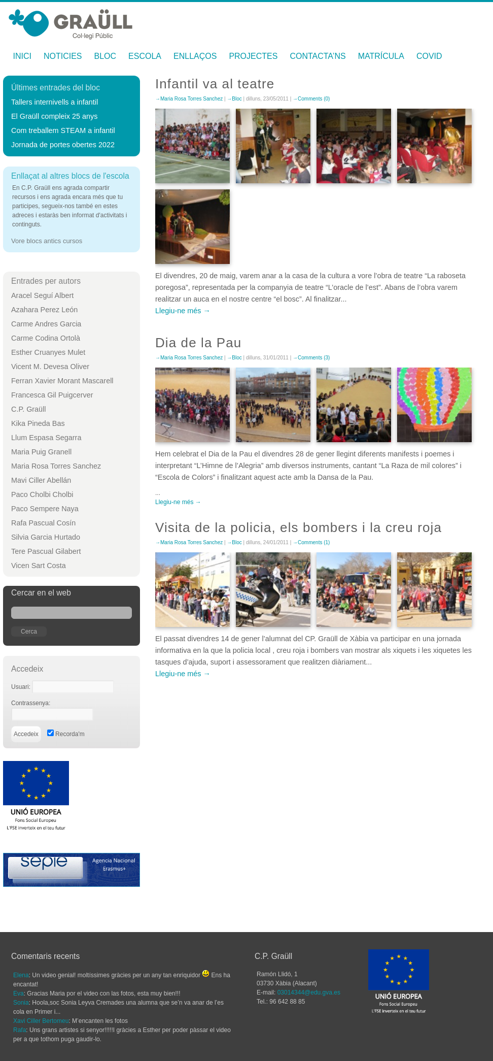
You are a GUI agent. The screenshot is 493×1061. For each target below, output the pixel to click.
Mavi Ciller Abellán (41, 480)
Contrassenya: (30, 703)
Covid (429, 56)
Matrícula (381, 56)
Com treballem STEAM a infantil (63, 130)
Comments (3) (314, 357)
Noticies (63, 56)
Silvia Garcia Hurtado (45, 537)
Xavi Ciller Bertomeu (40, 1020)
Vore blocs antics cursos (46, 241)
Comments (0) (314, 99)
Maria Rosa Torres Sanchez (56, 466)
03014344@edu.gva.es (308, 992)
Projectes (253, 56)
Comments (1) (314, 542)
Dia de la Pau (198, 342)
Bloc (105, 56)
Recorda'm (66, 734)
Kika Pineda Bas (38, 423)
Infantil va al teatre (214, 83)
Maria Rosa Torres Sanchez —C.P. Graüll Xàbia (70, 21)
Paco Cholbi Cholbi (42, 494)
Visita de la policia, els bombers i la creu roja (298, 527)
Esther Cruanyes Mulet (48, 352)
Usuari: (21, 686)
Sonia (21, 1002)
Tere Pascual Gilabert (46, 551)
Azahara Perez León (44, 310)
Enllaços (195, 56)
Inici (22, 56)
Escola (144, 56)
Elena (21, 975)
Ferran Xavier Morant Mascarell (62, 381)
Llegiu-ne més (178, 311)
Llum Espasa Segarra (46, 438)
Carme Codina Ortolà (45, 338)
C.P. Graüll (28, 409)
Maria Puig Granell (41, 452)
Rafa (19, 1030)
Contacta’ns (317, 56)
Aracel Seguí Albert (42, 295)
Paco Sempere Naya (45, 509)
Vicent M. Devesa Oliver (50, 366)
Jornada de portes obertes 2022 (63, 145)
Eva (18, 993)
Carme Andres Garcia (46, 324)
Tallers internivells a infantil (54, 102)
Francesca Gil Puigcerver (52, 395)
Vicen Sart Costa (38, 565)
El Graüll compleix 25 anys (54, 116)
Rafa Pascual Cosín (43, 523)
